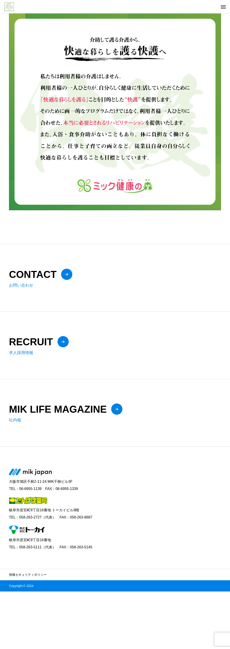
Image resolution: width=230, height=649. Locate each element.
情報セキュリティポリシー (28, 574)
